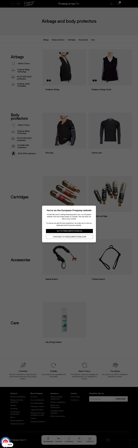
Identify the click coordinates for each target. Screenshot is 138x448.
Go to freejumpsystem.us (69, 231)
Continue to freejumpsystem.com (69, 237)
